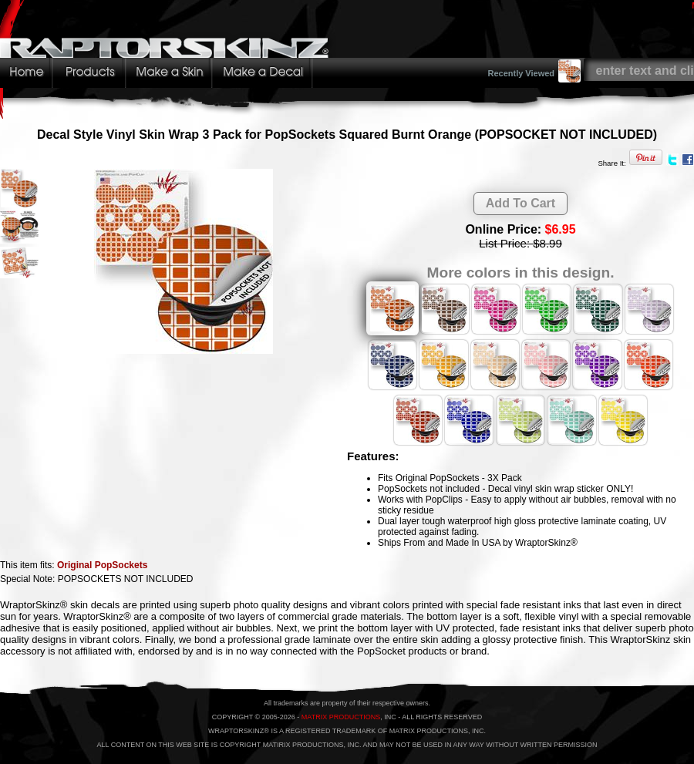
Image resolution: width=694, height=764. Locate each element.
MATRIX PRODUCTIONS (341, 717)
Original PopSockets (102, 565)
